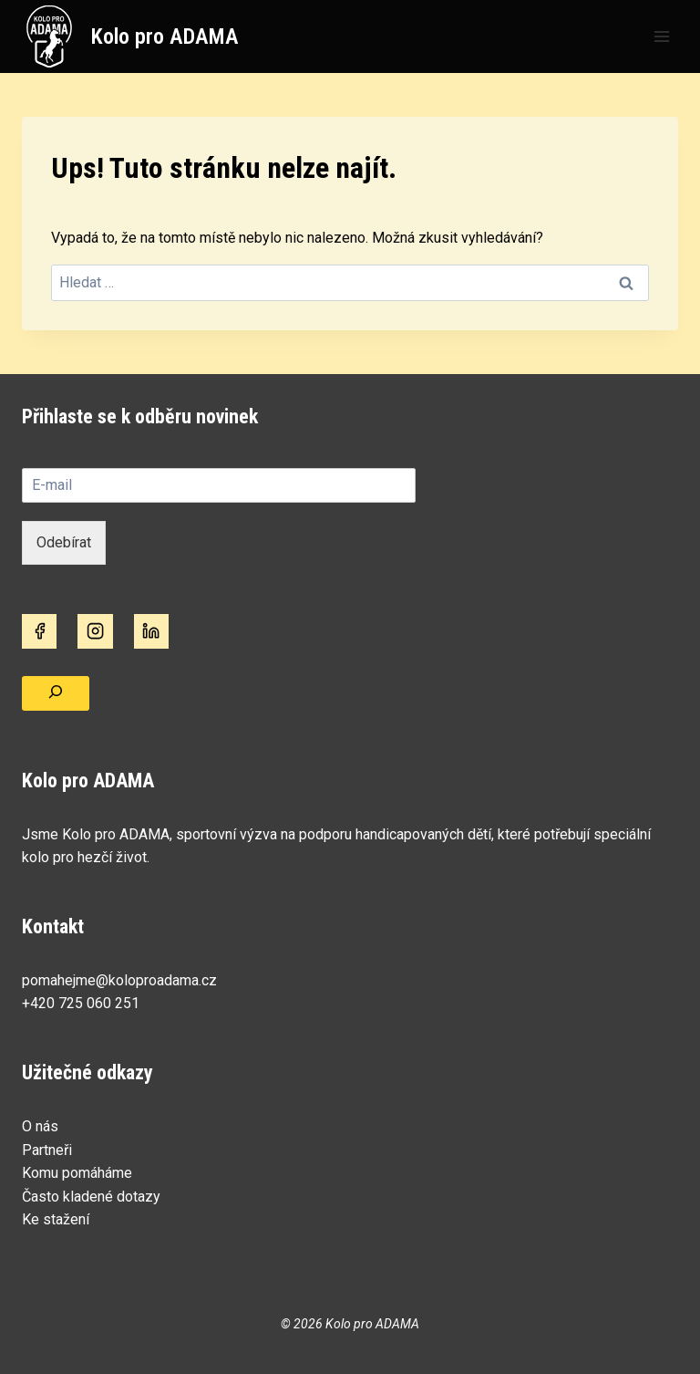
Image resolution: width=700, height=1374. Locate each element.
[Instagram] (94, 631)
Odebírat (63, 542)
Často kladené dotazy (91, 1196)
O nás (40, 1126)
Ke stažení (55, 1219)
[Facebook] (39, 631)
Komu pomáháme (77, 1172)
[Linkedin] (151, 631)
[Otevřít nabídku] (661, 36)
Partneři (47, 1150)
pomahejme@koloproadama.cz (119, 980)
